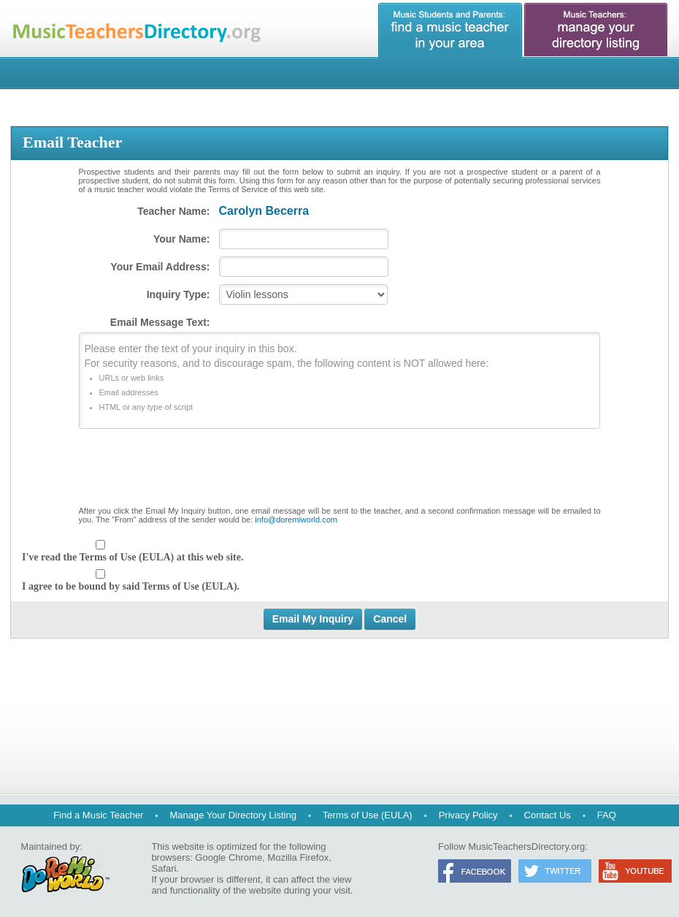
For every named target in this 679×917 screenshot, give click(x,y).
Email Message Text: (160, 322)
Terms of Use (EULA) (368, 815)
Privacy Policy (468, 815)
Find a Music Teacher (98, 815)
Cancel (390, 619)
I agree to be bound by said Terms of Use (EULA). (130, 586)
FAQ (606, 815)
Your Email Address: (160, 267)
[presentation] (339, 470)
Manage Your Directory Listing (232, 815)
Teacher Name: (173, 211)
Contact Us (547, 815)
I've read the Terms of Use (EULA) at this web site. (132, 557)
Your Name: (181, 239)
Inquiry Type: (178, 294)
